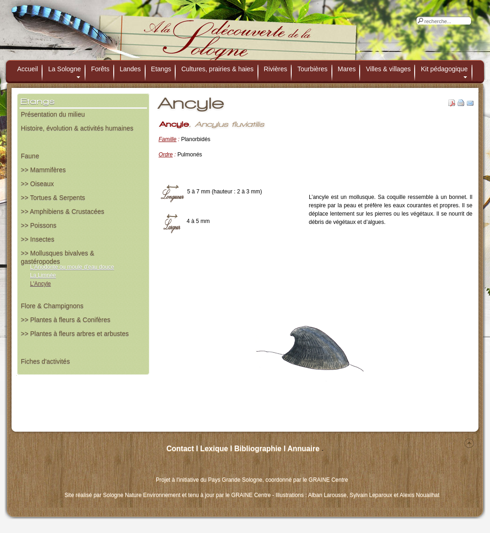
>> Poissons (38, 225)
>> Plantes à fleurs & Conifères (65, 319)
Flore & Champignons (52, 306)
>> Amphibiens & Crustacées (62, 211)
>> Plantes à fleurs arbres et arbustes (75, 333)
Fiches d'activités (45, 361)
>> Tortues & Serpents (53, 197)
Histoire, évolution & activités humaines (77, 128)
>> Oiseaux (37, 183)
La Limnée (43, 275)
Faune (30, 156)
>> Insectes (37, 239)
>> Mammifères (43, 170)
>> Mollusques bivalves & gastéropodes (57, 256)
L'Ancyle (40, 283)
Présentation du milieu (53, 114)
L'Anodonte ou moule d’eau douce (72, 267)
